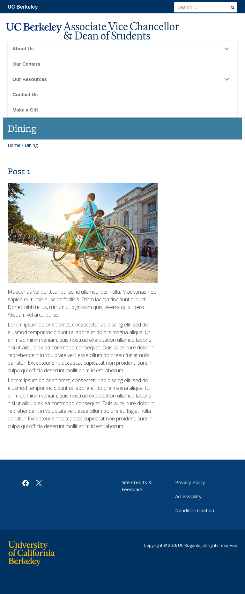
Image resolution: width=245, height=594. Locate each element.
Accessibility (188, 496)
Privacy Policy (190, 482)
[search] (232, 7)
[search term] (205, 7)
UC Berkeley (23, 7)
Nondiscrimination (194, 510)
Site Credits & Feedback (137, 485)
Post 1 (19, 171)
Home (14, 145)
